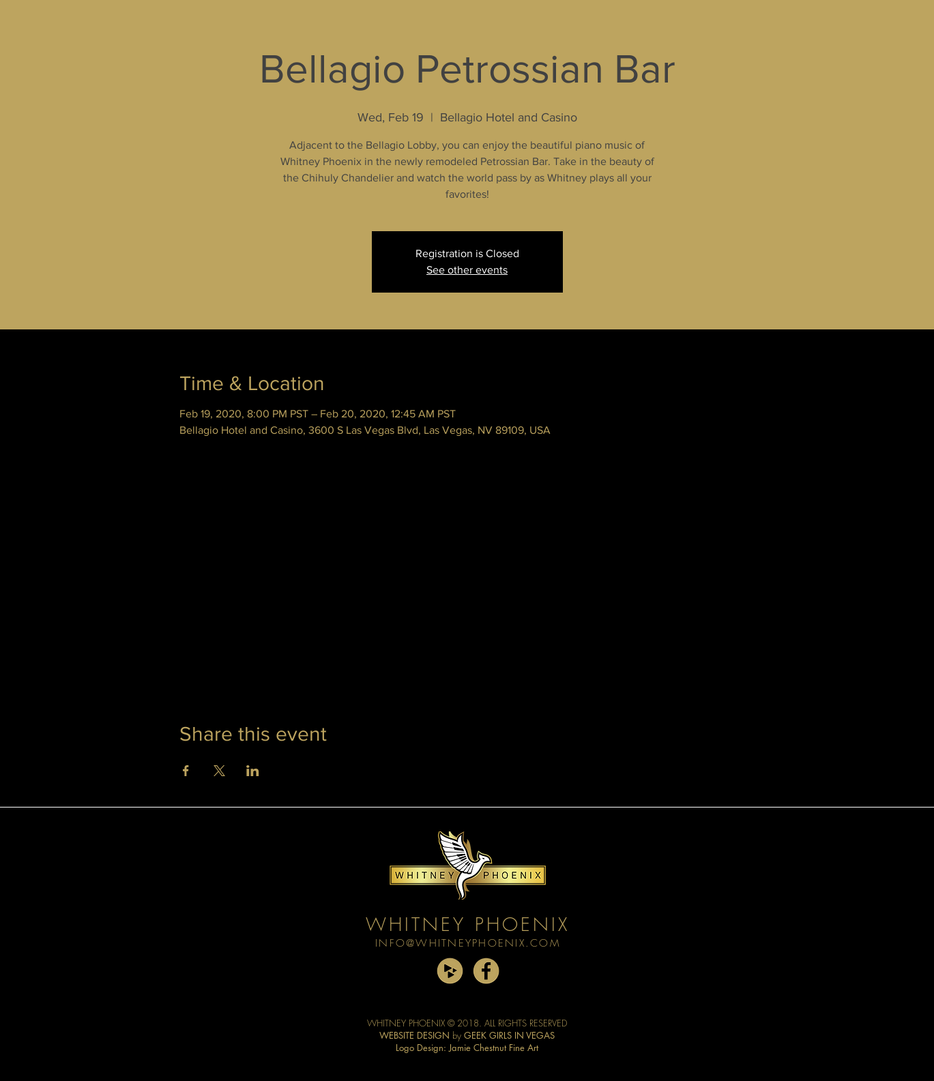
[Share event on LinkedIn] (252, 770)
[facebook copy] (486, 971)
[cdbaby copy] (450, 971)
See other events (467, 270)
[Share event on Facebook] (185, 770)
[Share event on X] (219, 770)
